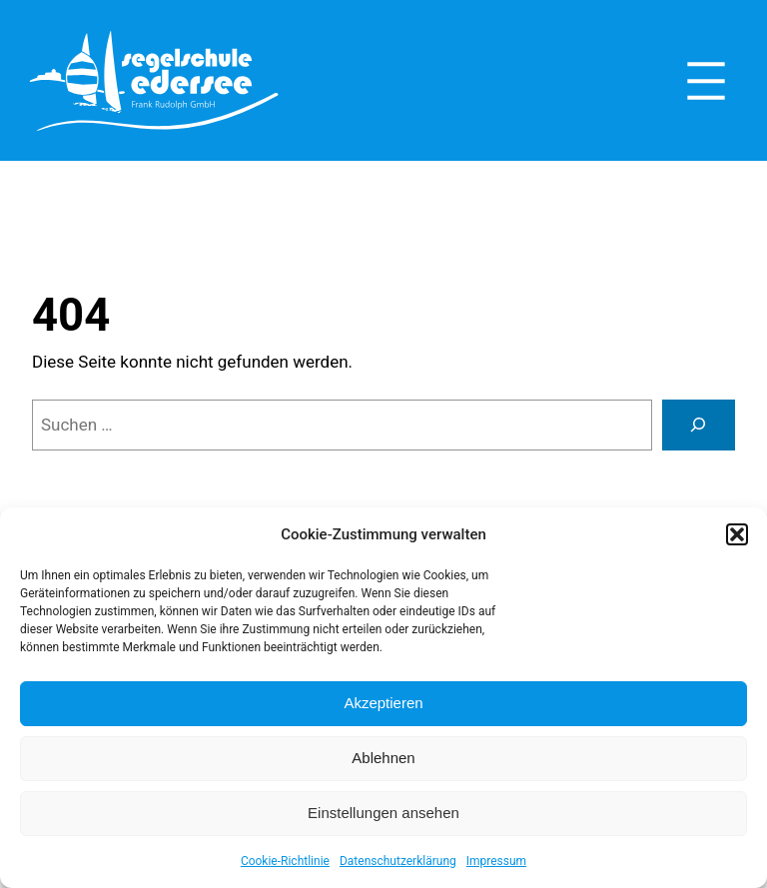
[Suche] (698, 425)
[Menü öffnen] (706, 81)
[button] (737, 534)
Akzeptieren (383, 702)
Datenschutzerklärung (398, 861)
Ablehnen (383, 757)
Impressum (496, 861)
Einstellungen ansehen (383, 812)
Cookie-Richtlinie (285, 861)
